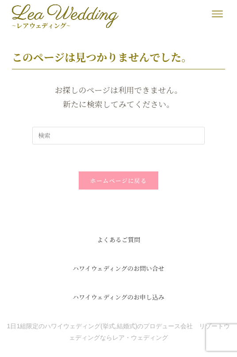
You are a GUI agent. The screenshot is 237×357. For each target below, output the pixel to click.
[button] (217, 14)
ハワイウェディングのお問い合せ (118, 268)
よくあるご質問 (118, 239)
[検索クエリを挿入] (118, 135)
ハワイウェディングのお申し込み (118, 296)
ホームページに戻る (118, 180)
